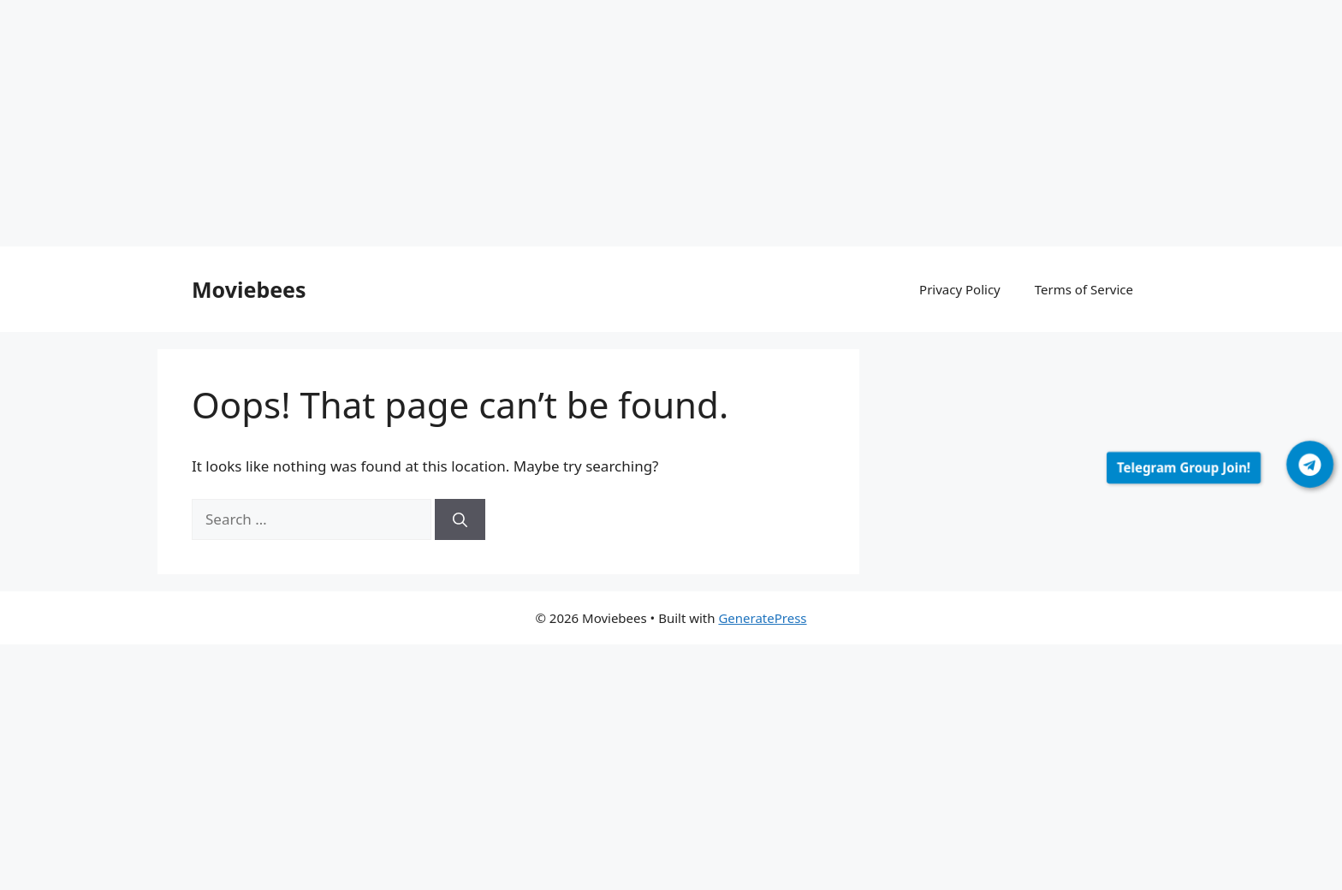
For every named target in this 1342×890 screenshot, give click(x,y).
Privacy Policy (960, 289)
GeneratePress (762, 617)
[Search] (460, 519)
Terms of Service (1084, 289)
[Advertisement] (513, 126)
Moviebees (249, 289)
